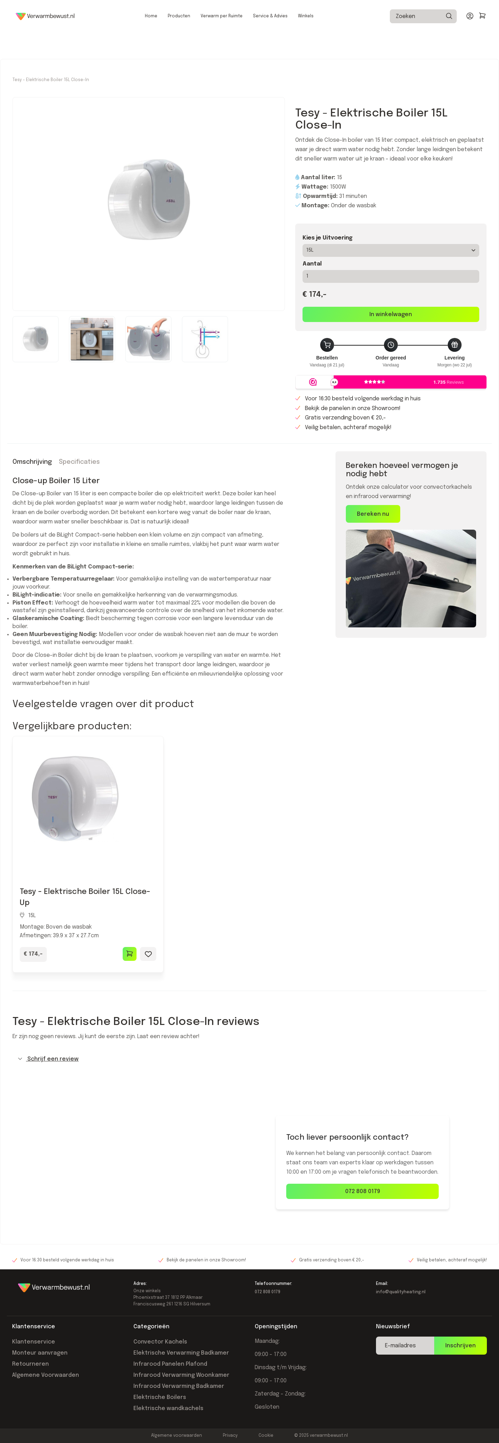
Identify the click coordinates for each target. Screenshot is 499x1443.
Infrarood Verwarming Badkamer (178, 1419)
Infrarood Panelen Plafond (170, 1397)
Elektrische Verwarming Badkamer (181, 1386)
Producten (179, 42)
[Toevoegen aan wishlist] (148, 987)
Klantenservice (33, 1375)
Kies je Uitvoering (327, 271)
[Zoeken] (448, 42)
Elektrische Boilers (159, 1430)
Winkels (306, 42)
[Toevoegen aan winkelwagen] (130, 987)
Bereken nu (373, 547)
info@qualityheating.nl (401, 1325)
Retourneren (30, 1397)
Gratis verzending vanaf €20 (43, 13)
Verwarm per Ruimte (222, 42)
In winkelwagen (390, 347)
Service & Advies (270, 42)
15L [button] (391, 283)
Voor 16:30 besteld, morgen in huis (181, 13)
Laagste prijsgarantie (108, 13)
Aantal (312, 297)
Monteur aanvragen (40, 1386)
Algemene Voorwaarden (45, 1408)
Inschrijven (460, 1379)
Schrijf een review (48, 1092)
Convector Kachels (160, 1375)
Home (151, 42)
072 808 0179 (362, 1224)
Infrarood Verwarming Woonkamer (181, 1408)
